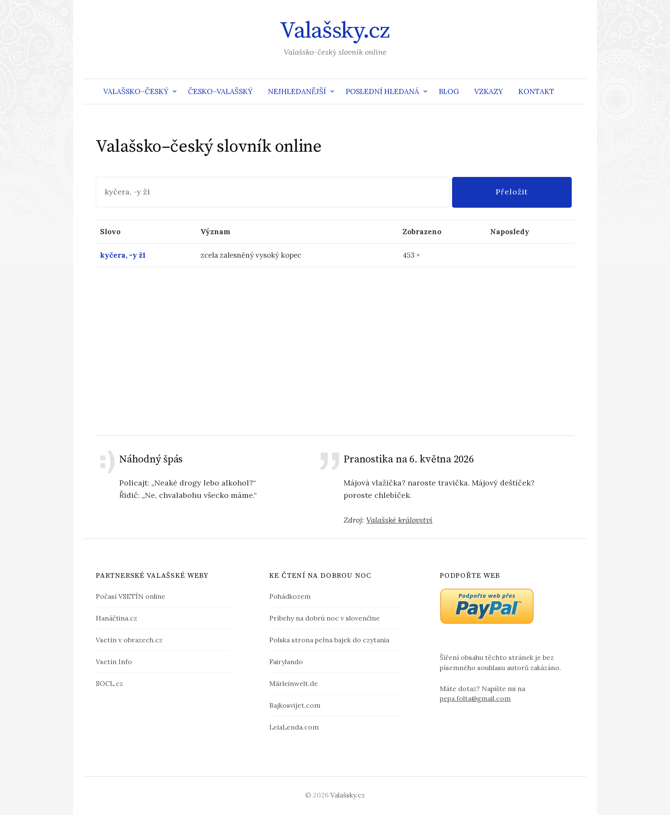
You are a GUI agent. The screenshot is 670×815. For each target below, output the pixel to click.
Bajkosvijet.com (294, 705)
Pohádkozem (290, 596)
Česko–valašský (220, 91)
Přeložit (512, 192)
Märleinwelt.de (293, 683)
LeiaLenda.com (294, 727)
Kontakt (536, 91)
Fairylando (286, 661)
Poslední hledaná (382, 91)
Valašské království (399, 520)
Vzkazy (488, 91)
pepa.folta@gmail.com (475, 698)
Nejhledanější (297, 91)
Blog (449, 91)
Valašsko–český (135, 91)
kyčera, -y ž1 (123, 255)
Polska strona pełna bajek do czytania (329, 640)
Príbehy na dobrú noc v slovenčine (324, 618)
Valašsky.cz (335, 30)
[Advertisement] (335, 351)
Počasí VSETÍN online (130, 596)
